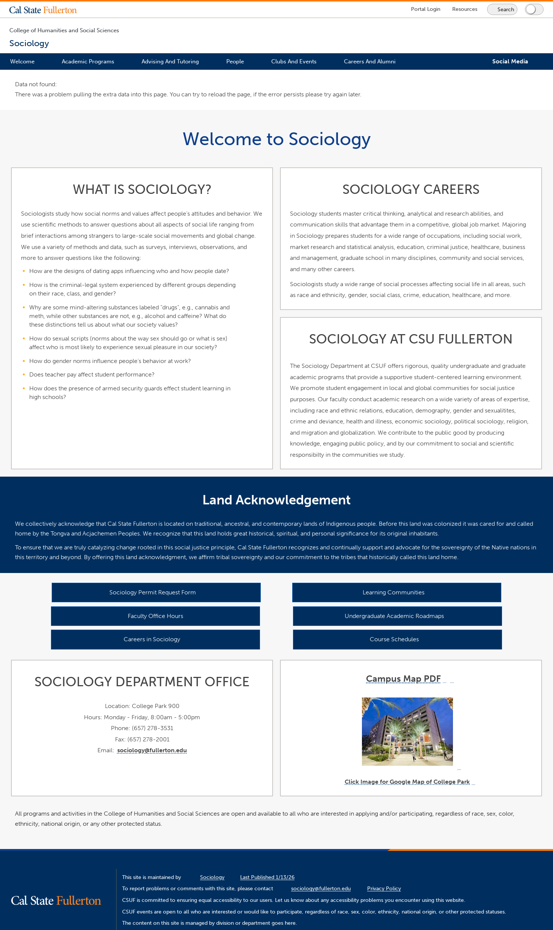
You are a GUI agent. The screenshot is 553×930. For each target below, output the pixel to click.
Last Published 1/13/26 (267, 877)
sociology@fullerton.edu (152, 750)
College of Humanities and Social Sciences (64, 30)
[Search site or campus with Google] (502, 9)
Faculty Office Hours (155, 615)
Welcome (22, 61)
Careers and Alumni (370, 61)
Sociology (212, 877)
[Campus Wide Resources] (465, 9)
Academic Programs (88, 61)
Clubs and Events (294, 61)
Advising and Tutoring (170, 61)
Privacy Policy (384, 888)
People (235, 61)
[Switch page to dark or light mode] (534, 9)
